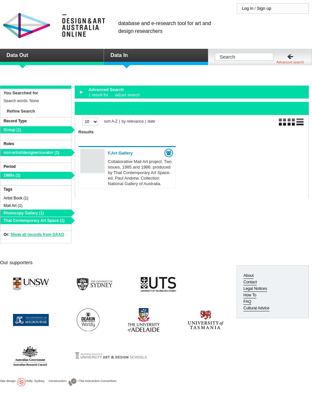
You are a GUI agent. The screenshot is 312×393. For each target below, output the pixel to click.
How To (249, 295)
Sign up (264, 8)
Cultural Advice (256, 308)
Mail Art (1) (13, 205)
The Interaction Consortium (98, 381)
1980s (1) (12, 175)
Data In (119, 55)
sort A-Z (111, 121)
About (248, 275)
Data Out (17, 55)
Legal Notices (255, 288)
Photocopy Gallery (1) (24, 213)
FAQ (247, 301)
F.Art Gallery (120, 153)
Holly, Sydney (35, 381)
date (151, 121)
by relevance (133, 121)
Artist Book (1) (16, 198)
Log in (247, 8)
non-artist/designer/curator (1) (31, 152)
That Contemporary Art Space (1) (34, 220)
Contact (250, 282)
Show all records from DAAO (37, 234)
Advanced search (290, 62)
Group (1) (12, 130)
